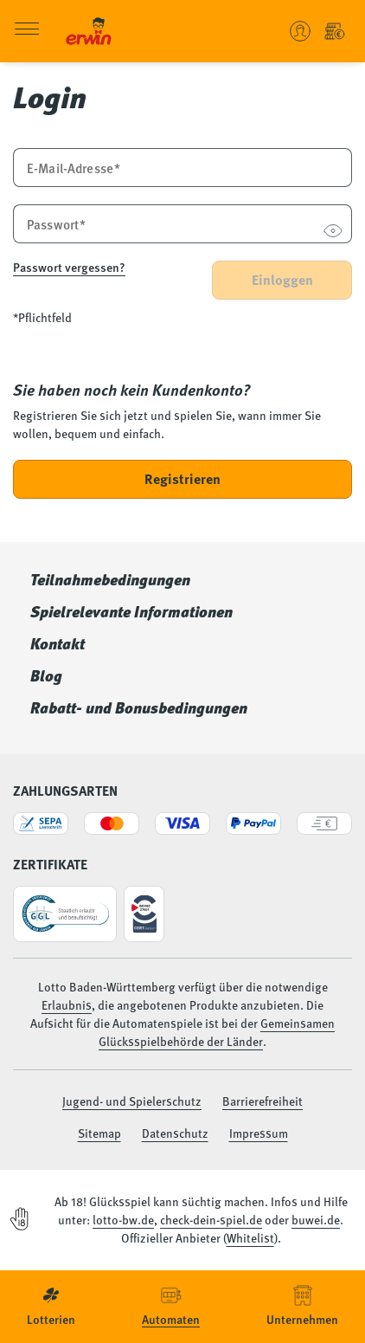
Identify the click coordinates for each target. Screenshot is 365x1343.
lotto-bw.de (123, 1219)
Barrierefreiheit (262, 1100)
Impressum (258, 1132)
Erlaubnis (67, 1004)
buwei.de (315, 1219)
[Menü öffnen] (27, 31)
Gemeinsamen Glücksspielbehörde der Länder (217, 1031)
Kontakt (57, 643)
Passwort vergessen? (69, 267)
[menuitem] (51, 1306)
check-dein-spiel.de (211, 1219)
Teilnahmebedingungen (110, 579)
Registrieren (182, 478)
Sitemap (99, 1132)
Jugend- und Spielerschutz (132, 1100)
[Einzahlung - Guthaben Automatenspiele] (334, 31)
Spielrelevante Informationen (131, 611)
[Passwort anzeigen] (332, 232)
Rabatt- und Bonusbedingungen (138, 707)
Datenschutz (175, 1132)
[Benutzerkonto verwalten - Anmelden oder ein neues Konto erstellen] (300, 31)
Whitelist (250, 1237)
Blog (46, 675)
